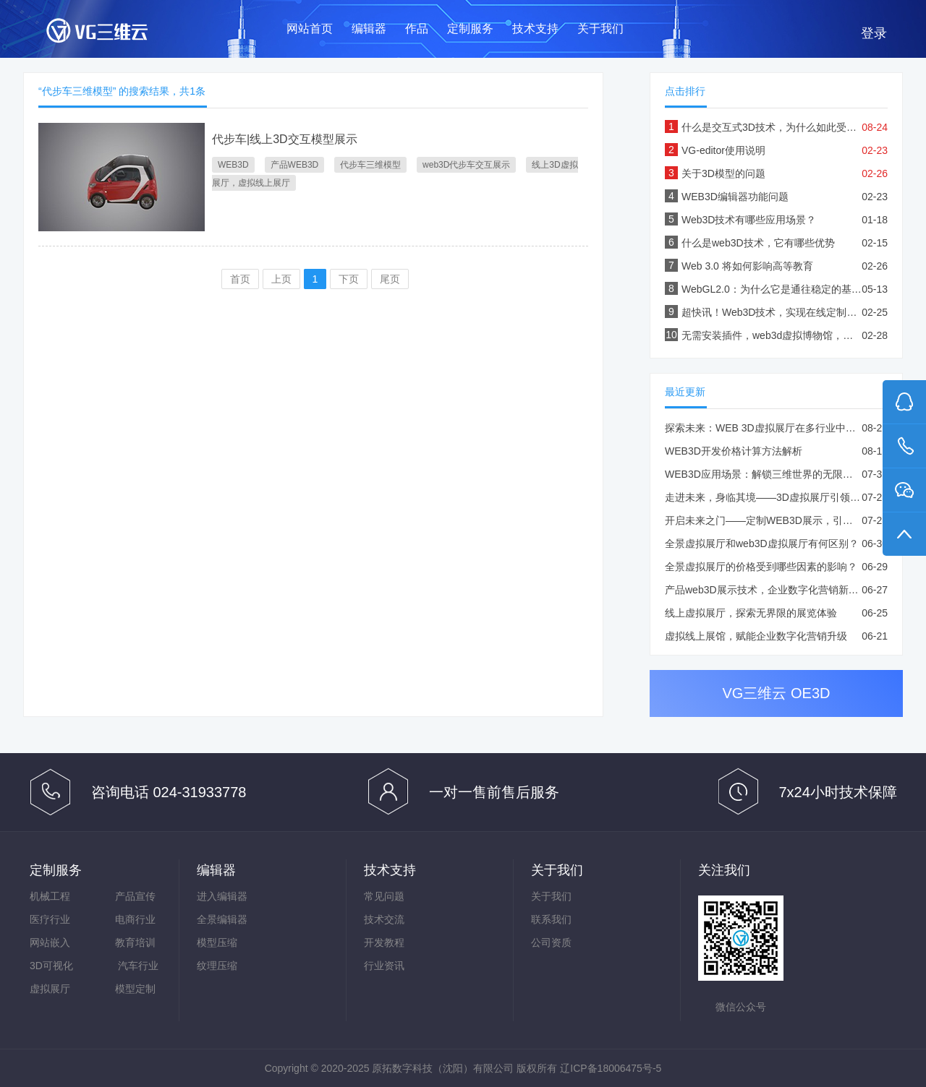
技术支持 (535, 28)
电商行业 (135, 919)
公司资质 (551, 942)
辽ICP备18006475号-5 (610, 1068)
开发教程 (384, 942)
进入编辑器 (222, 896)
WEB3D (233, 165)
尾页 (390, 279)
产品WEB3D (295, 165)
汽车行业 (138, 965)
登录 (874, 33)
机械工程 (50, 896)
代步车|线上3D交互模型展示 (284, 139)
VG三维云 (111, 33)
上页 (281, 279)
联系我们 (551, 919)
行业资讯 (384, 965)
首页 (240, 279)
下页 (349, 279)
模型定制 (135, 988)
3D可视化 (51, 965)
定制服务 (470, 28)
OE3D (810, 693)
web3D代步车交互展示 (466, 165)
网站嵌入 (50, 942)
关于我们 (600, 28)
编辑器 (369, 28)
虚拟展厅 (50, 988)
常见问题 (384, 896)
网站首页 (309, 28)
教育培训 (135, 942)
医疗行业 (50, 919)
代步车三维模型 (370, 165)
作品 (416, 28)
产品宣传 (135, 896)
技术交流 (384, 919)
